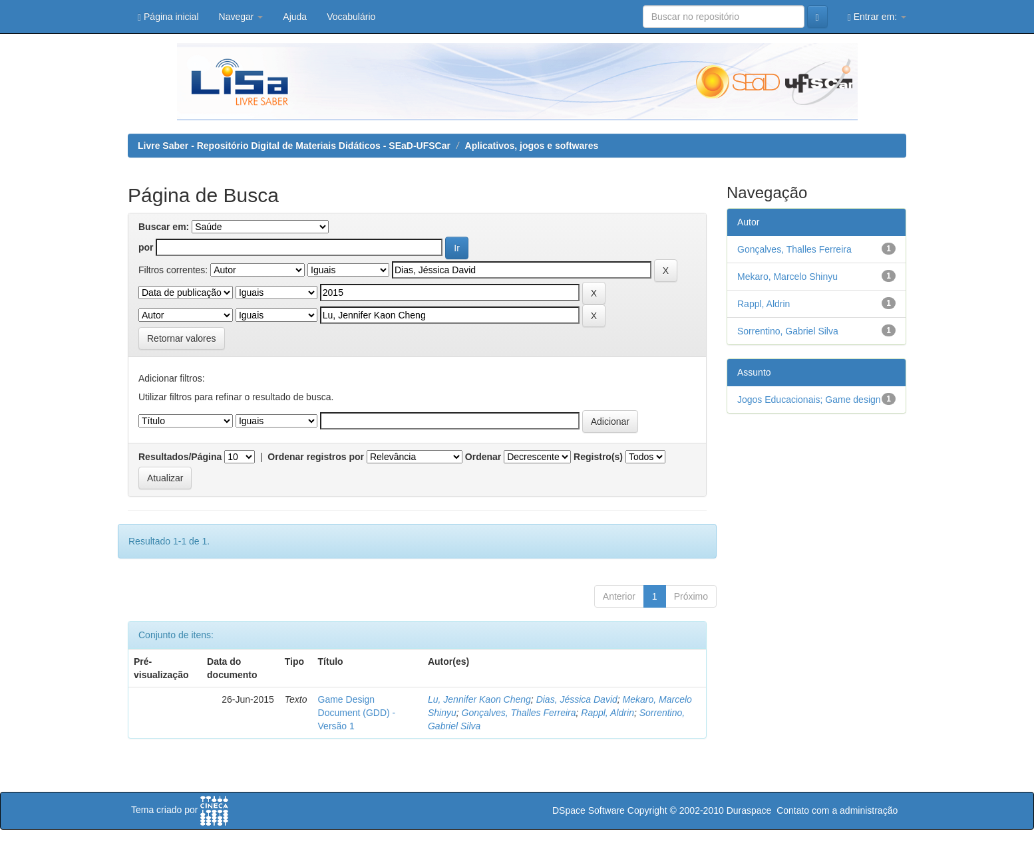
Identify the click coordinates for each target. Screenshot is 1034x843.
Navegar (241, 16)
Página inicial (168, 17)
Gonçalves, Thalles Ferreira (519, 712)
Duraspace (749, 810)
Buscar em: (163, 226)
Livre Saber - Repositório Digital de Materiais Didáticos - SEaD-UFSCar (294, 145)
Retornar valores (181, 338)
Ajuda (295, 16)
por (146, 247)
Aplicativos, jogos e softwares (532, 145)
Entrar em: (877, 17)
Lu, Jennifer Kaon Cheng (479, 699)
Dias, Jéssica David (576, 699)
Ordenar (483, 456)
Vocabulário (351, 16)
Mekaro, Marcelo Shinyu (787, 276)
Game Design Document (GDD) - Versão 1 (357, 712)
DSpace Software (588, 810)
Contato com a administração (837, 810)
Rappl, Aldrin (607, 712)
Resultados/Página (180, 456)
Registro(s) (598, 456)
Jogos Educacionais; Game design (809, 399)
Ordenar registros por (315, 456)
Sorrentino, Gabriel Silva (787, 331)
